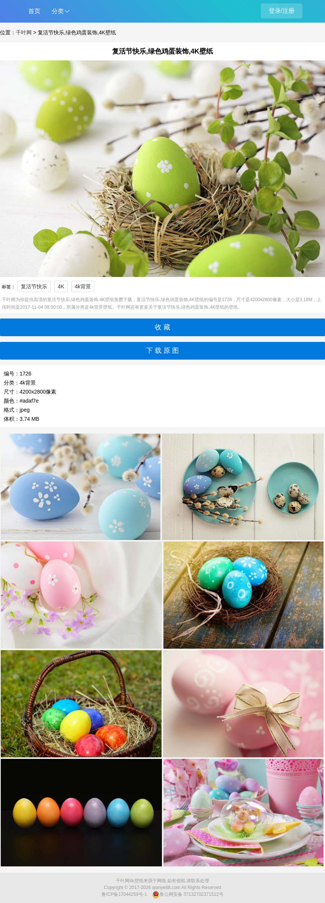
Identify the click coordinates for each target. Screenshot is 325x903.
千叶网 (24, 32)
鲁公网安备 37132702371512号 (187, 894)
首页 (34, 11)
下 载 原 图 (162, 350)
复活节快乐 (34, 286)
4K (61, 286)
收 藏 (162, 327)
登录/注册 (281, 11)
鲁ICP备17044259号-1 (124, 894)
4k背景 (83, 286)
